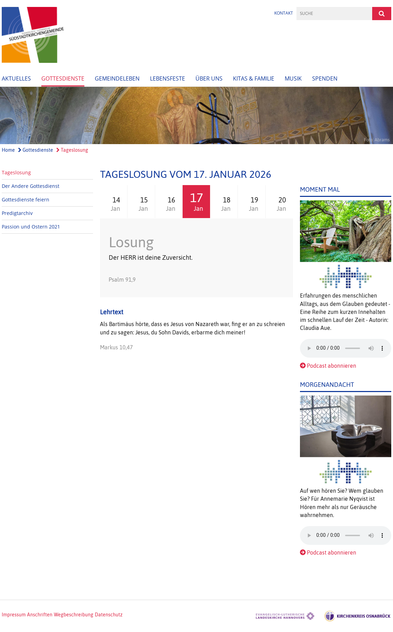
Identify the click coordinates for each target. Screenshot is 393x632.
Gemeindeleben (117, 78)
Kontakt (283, 13)
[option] (196, 115)
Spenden (324, 78)
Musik (293, 78)
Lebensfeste (167, 78)
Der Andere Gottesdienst (30, 186)
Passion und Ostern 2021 (31, 226)
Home (8, 150)
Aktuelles (16, 78)
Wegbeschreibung (73, 614)
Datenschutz (109, 614)
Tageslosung (72, 150)
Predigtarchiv (17, 213)
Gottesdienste (62, 78)
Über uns (209, 78)
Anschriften (39, 614)
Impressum (14, 614)
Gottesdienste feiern (25, 199)
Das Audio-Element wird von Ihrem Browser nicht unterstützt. (345, 348)
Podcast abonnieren (331, 366)
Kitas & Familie (253, 78)
